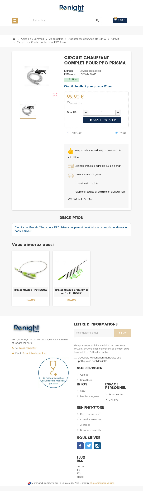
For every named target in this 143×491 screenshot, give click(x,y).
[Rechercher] (65, 20)
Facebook (80, 445)
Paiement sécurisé (90, 414)
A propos (85, 425)
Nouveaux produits (90, 430)
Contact (84, 375)
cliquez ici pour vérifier (102, 483)
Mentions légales (89, 396)
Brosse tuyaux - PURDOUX (30, 290)
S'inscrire (113, 400)
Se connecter (116, 395)
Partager (74, 132)
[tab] (71, 218)
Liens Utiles (86, 380)
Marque (68, 71)
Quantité (71, 112)
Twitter (88, 445)
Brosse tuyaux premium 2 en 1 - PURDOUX (71, 292)
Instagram (97, 445)
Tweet (120, 132)
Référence (69, 74)
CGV (82, 391)
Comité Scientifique (90, 420)
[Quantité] (102, 112)
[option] (30, 278)
